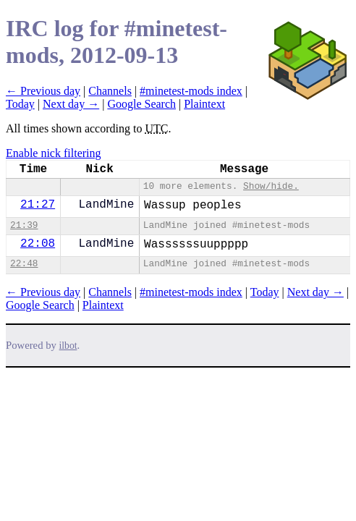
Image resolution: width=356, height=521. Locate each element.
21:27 (37, 204)
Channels (110, 91)
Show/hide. (271, 186)
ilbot (68, 345)
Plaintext (204, 104)
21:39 (24, 225)
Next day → (71, 104)
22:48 (24, 263)
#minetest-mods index (191, 91)
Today (20, 104)
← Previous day (43, 91)
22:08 (37, 243)
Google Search (141, 104)
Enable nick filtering (53, 153)
